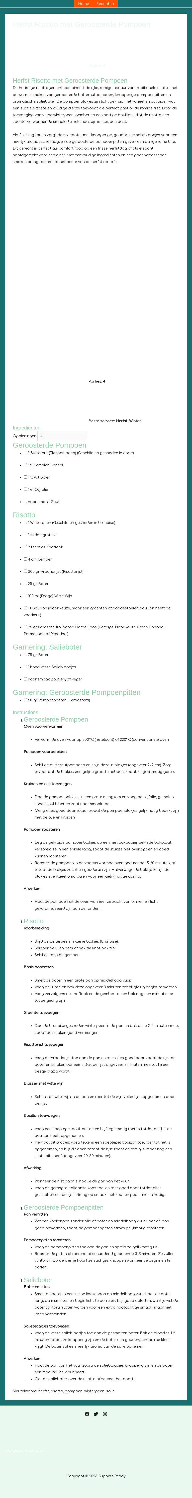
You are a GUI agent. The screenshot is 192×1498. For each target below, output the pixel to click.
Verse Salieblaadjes (52, 667)
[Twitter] (96, 1414)
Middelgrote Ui (42, 535)
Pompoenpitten (59, 700)
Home (83, 4)
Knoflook (45, 547)
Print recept (26, 73)
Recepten (105, 4)
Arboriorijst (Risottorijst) (56, 572)
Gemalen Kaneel (45, 465)
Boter (38, 584)
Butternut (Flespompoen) (81, 453)
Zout (44, 502)
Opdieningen (24, 436)
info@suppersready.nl (25, 1450)
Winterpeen (71, 523)
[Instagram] (105, 1414)
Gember (40, 559)
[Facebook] (87, 1414)
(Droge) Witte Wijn (50, 596)
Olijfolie (38, 490)
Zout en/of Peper (55, 679)
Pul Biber (39, 477)
